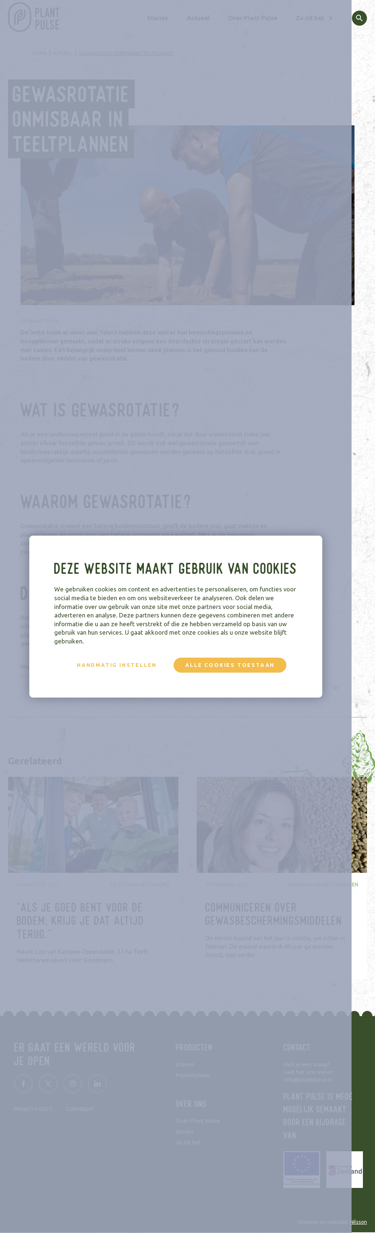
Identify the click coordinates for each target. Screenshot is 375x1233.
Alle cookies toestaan (241, 665)
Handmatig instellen (128, 665)
